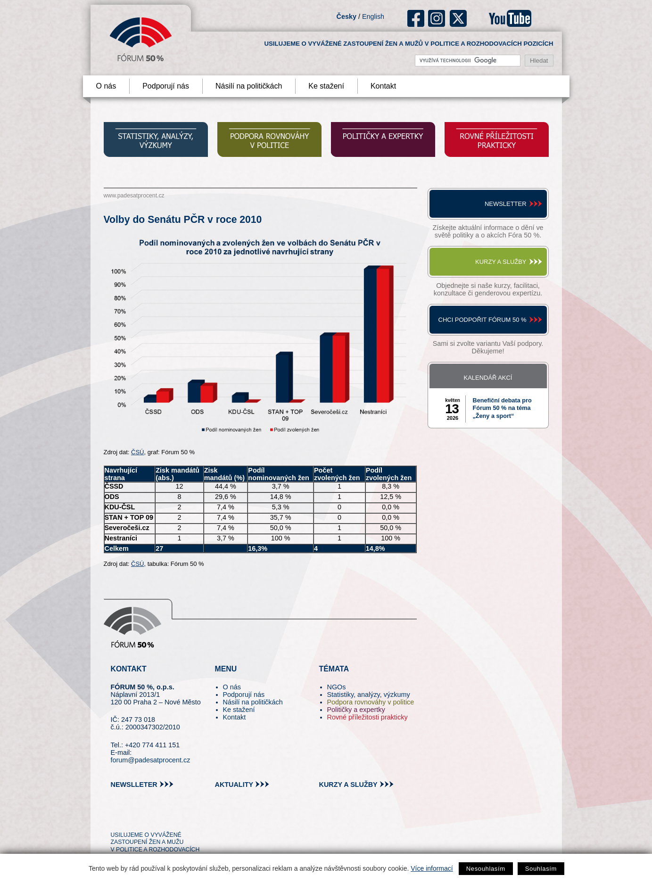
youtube (510, 18)
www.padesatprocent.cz (134, 195)
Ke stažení (326, 86)
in (163, 817)
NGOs (336, 687)
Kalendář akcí (488, 377)
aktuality (234, 784)
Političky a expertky (356, 709)
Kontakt (383, 86)
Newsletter (506, 203)
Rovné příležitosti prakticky (367, 717)
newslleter (134, 784)
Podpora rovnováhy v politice (370, 702)
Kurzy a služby (500, 261)
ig (437, 18)
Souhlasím (541, 868)
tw (117, 817)
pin (132, 817)
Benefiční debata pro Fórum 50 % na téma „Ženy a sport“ (502, 408)
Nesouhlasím (485, 868)
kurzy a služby (348, 784)
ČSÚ (137, 452)
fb (416, 18)
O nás (106, 86)
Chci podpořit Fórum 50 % (482, 319)
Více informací (432, 868)
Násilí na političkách (248, 86)
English (373, 16)
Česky (346, 16)
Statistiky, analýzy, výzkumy (368, 694)
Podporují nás (165, 86)
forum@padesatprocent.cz (150, 760)
